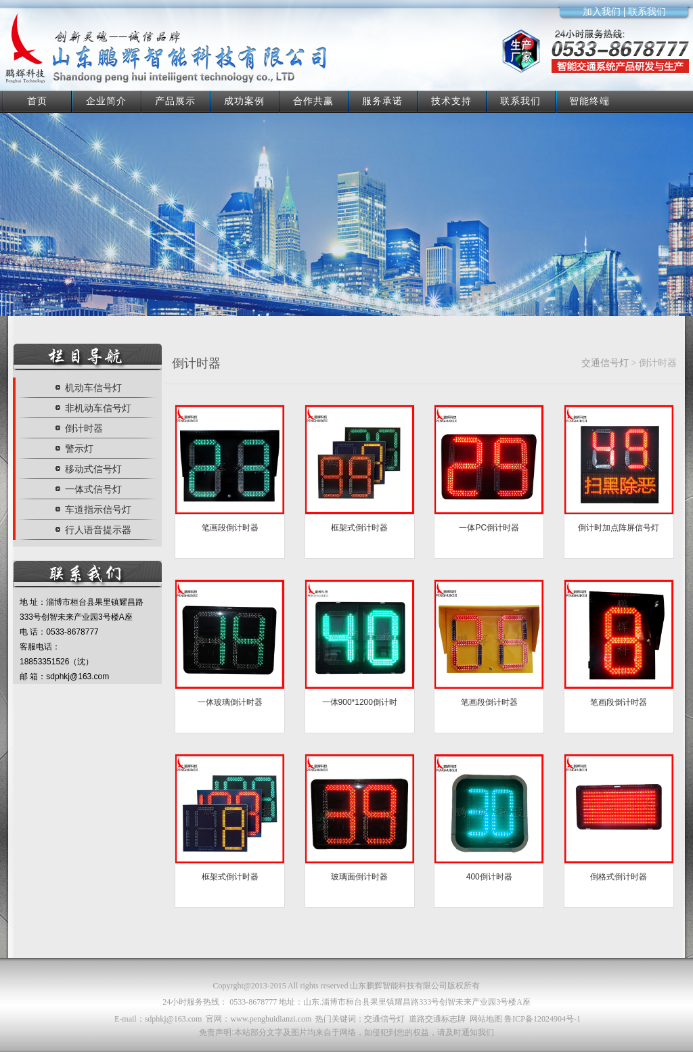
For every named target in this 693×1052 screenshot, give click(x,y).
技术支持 (451, 100)
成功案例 (244, 100)
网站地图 (486, 1019)
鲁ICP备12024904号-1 (542, 1019)
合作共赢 (313, 100)
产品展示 (175, 100)
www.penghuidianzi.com (270, 1019)
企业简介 (106, 100)
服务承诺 (382, 100)
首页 (37, 100)
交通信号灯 (605, 363)
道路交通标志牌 (437, 1019)
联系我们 (520, 100)
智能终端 (589, 100)
